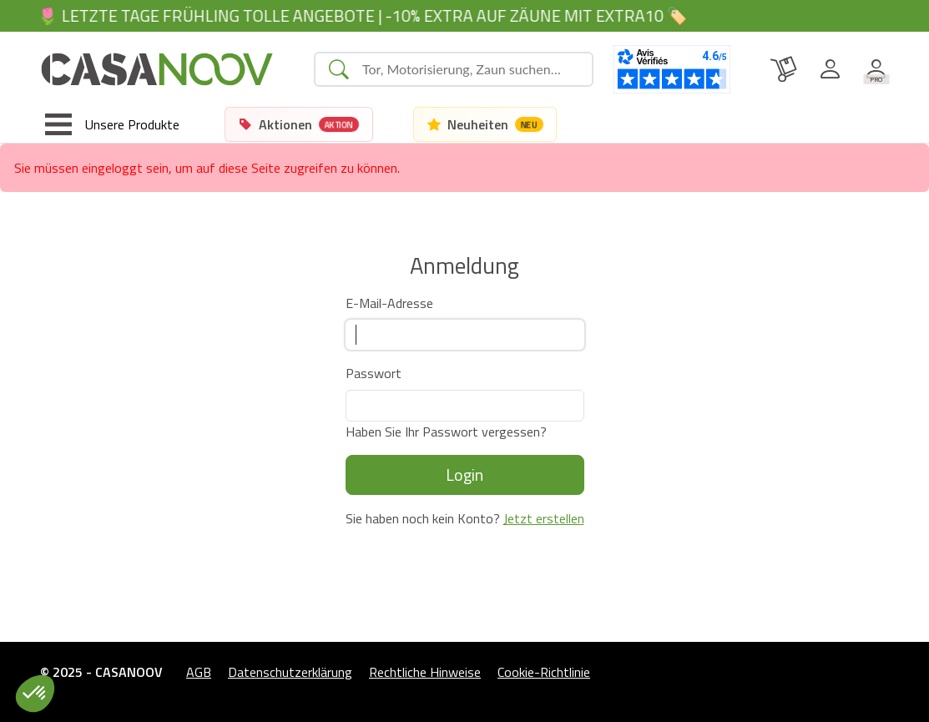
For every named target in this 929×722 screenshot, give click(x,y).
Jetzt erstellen (543, 518)
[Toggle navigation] (112, 124)
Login (464, 474)
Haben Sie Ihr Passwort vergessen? (446, 432)
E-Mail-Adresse (389, 303)
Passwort (373, 373)
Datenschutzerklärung (290, 672)
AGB (198, 672)
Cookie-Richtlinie (543, 672)
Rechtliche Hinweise (425, 672)
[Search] (470, 69)
